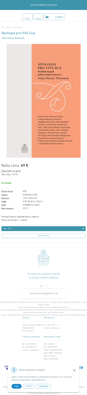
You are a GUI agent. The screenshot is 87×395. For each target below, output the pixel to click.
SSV (3, 27)
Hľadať (27, 18)
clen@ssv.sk (34, 350)
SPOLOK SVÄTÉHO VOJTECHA (43, 5)
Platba (81, 387)
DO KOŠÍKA (43, 235)
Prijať (16, 386)
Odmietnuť (43, 386)
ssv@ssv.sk (55, 328)
